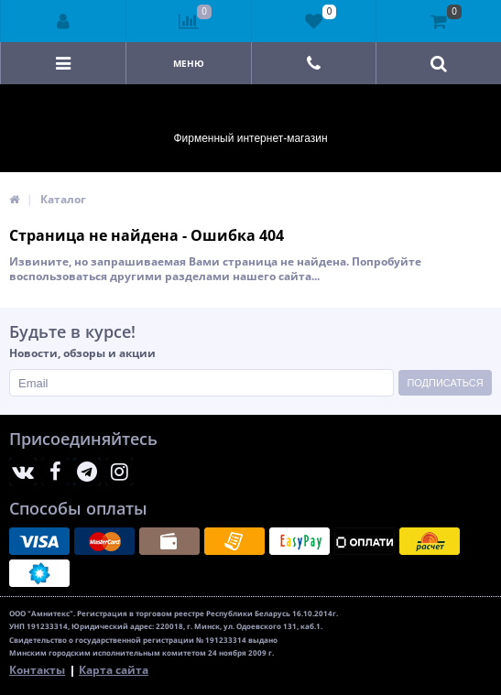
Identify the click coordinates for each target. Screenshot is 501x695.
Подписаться (445, 382)
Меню (188, 63)
